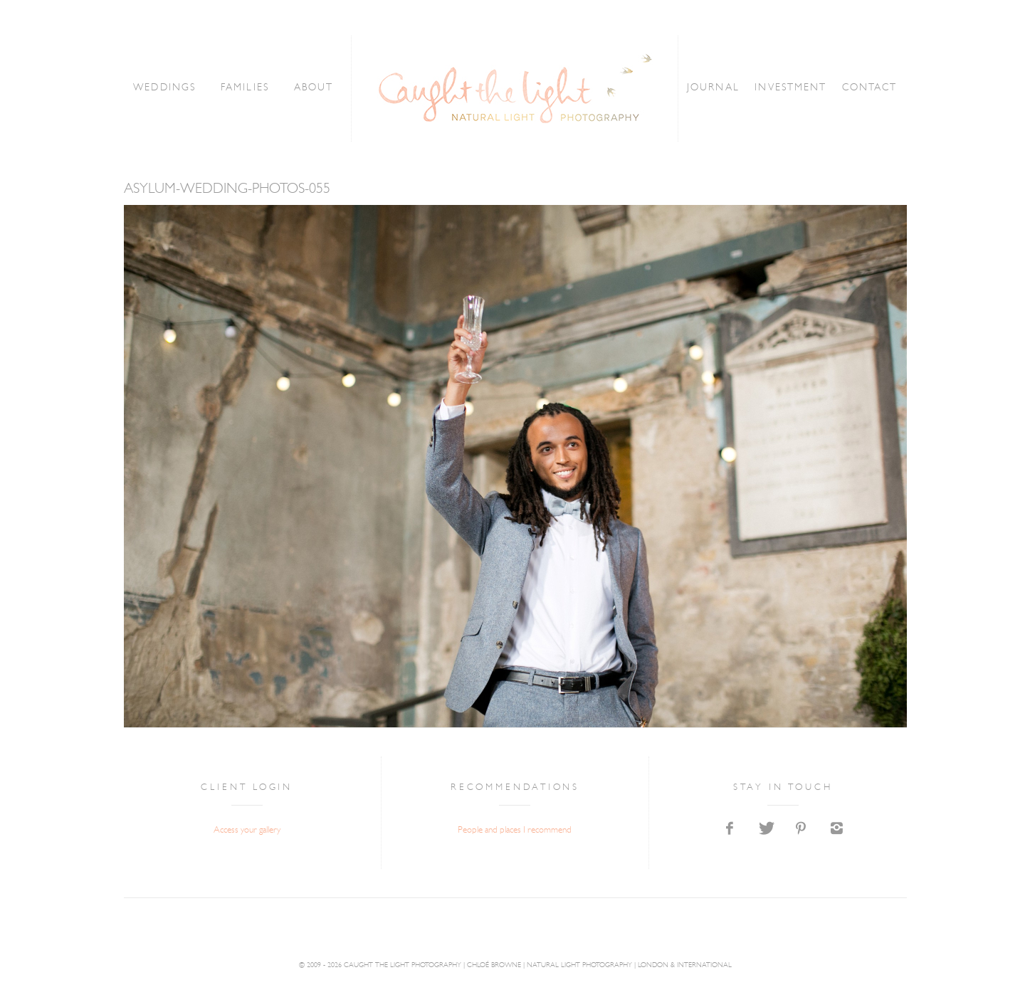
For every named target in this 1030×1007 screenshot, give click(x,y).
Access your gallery (247, 830)
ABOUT (315, 88)
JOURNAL (711, 88)
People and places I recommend (515, 830)
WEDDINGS (168, 88)
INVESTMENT (788, 88)
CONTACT (866, 88)
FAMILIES (247, 88)
